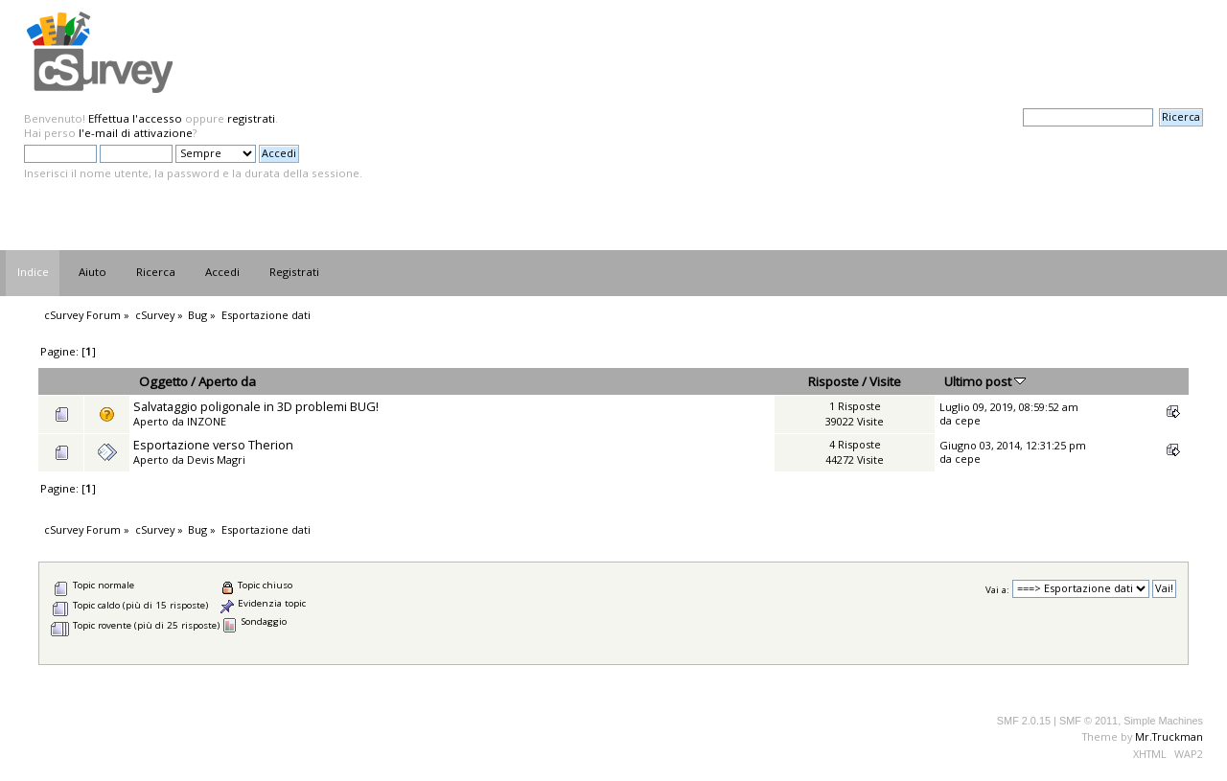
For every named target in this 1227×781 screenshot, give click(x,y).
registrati (251, 118)
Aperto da (227, 381)
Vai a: (997, 589)
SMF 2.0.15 (1024, 720)
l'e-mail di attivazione (136, 133)
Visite (885, 381)
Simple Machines (1163, 720)
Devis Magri (216, 459)
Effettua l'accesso (135, 118)
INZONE (206, 421)
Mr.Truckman (1169, 736)
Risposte (833, 381)
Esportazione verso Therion (213, 444)
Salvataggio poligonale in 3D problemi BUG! (256, 406)
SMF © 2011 (1088, 720)
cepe (968, 420)
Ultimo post (985, 381)
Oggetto (163, 381)
